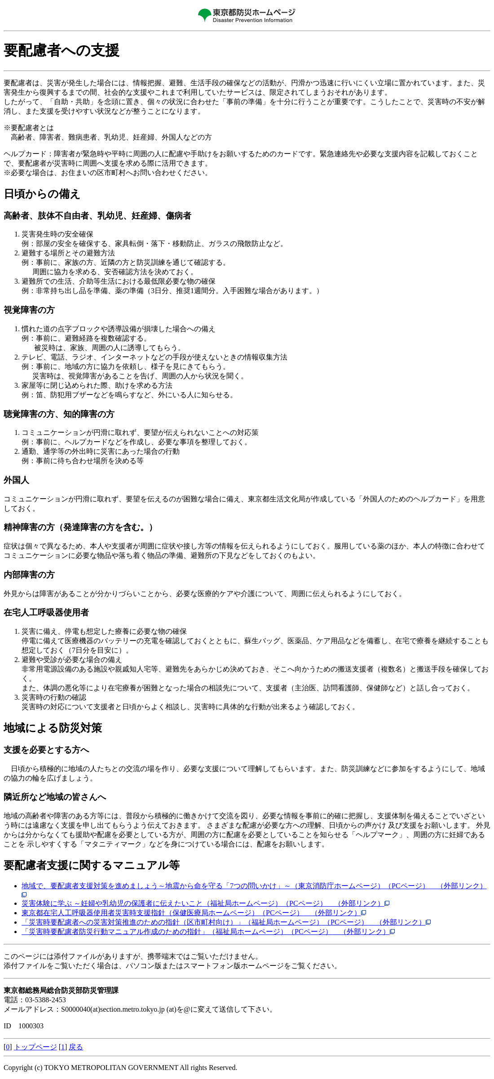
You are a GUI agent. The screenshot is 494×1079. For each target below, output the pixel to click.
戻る (76, 1047)
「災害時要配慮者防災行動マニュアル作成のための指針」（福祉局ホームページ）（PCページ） (208, 931)
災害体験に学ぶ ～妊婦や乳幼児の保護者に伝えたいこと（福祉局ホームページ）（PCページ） (206, 903)
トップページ (35, 1047)
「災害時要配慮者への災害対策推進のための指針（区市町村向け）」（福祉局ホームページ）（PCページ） (226, 922)
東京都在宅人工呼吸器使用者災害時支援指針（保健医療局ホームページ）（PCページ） (194, 913)
